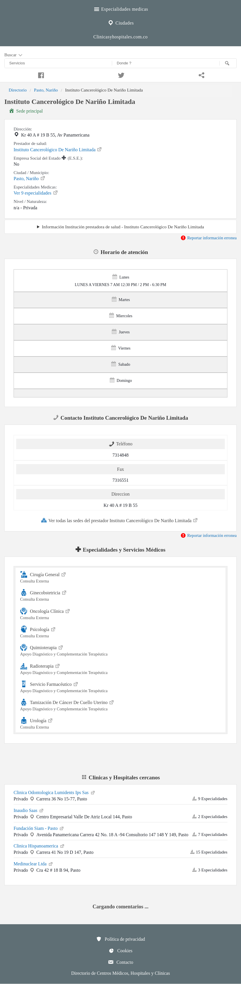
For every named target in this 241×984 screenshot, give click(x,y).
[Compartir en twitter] (120, 74)
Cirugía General (120, 577)
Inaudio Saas (29, 810)
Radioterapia (120, 668)
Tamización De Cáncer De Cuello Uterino (120, 705)
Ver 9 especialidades (36, 192)
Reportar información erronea (208, 238)
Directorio (18, 89)
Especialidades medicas (120, 8)
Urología (120, 723)
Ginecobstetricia (120, 595)
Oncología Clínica (120, 613)
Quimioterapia (120, 650)
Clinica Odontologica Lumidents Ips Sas (55, 792)
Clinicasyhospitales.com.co (120, 36)
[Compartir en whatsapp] (201, 74)
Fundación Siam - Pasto (39, 828)
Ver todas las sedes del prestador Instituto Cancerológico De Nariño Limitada (120, 520)
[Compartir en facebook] (40, 74)
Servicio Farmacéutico (120, 686)
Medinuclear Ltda (33, 863)
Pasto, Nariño (46, 89)
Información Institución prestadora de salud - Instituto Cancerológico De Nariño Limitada (123, 226)
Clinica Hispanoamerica (39, 845)
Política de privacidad (120, 939)
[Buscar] (228, 63)
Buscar (13, 55)
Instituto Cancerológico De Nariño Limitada (58, 149)
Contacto (120, 962)
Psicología (120, 631)
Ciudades (120, 22)
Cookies (120, 950)
